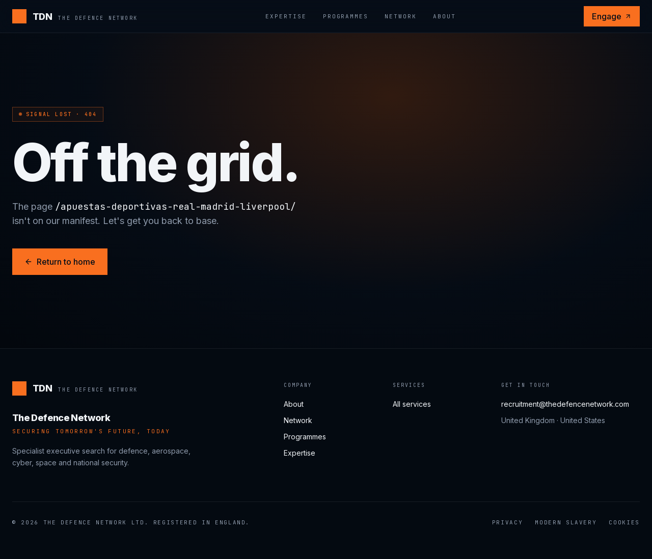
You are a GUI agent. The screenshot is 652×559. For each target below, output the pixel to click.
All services (412, 404)
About (444, 16)
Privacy (507, 522)
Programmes (346, 16)
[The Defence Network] (75, 16)
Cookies (624, 522)
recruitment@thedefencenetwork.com (565, 404)
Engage (612, 16)
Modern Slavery (565, 522)
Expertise (286, 16)
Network (401, 16)
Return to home (59, 262)
